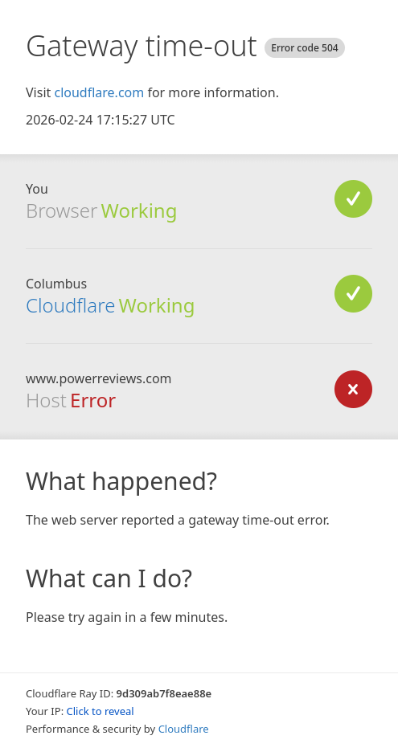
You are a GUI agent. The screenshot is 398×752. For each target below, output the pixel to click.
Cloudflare (70, 305)
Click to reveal (100, 711)
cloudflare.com (99, 92)
